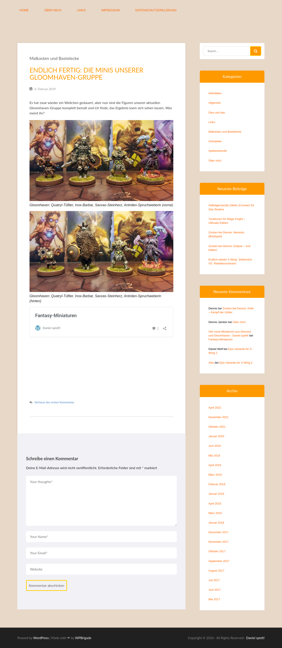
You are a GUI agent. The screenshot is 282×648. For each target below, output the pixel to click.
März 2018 (215, 513)
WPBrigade (83, 641)
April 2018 (214, 503)
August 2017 (216, 570)
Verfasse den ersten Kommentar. (55, 406)
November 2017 (218, 541)
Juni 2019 (214, 445)
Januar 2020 (216, 436)
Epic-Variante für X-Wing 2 (235, 362)
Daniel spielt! (255, 641)
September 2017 (218, 561)
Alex (211, 362)
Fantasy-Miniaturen (220, 339)
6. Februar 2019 (46, 90)
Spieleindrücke (217, 150)
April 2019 (214, 465)
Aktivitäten (214, 93)
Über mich (52, 10)
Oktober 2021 (217, 426)
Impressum (110, 10)
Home (24, 10)
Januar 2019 (216, 493)
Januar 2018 (216, 522)
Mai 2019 (214, 455)
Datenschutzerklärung (156, 10)
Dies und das (216, 112)
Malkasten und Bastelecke (55, 59)
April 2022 (214, 407)
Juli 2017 (214, 580)
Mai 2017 (214, 599)
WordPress (41, 641)
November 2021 (218, 417)
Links (81, 10)
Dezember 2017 (218, 532)
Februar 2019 (216, 484)
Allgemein (214, 102)
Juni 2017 (214, 589)
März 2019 (215, 474)
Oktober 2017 (217, 551)
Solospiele (214, 141)
